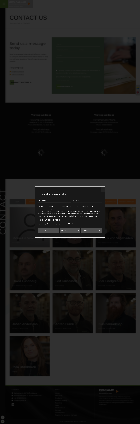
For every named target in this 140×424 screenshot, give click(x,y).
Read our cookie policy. (49, 220)
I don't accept (45, 230)
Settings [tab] (77, 200)
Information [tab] (45, 200)
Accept (85, 230)
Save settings (66, 230)
